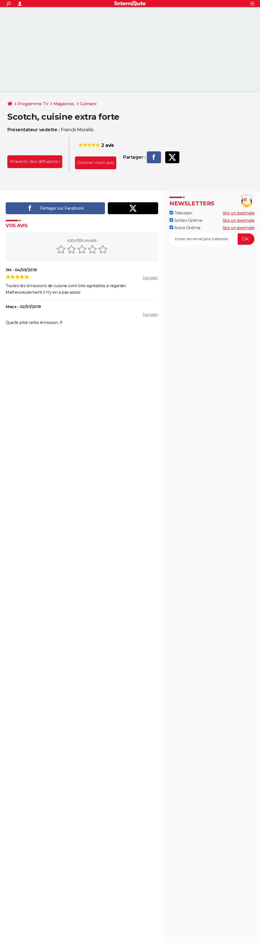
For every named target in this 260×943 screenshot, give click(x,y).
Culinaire (88, 103)
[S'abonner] (211, 239)
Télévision (180, 213)
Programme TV (33, 103)
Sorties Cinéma (185, 220)
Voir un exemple (239, 213)
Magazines (63, 103)
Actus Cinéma (184, 227)
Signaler (150, 277)
